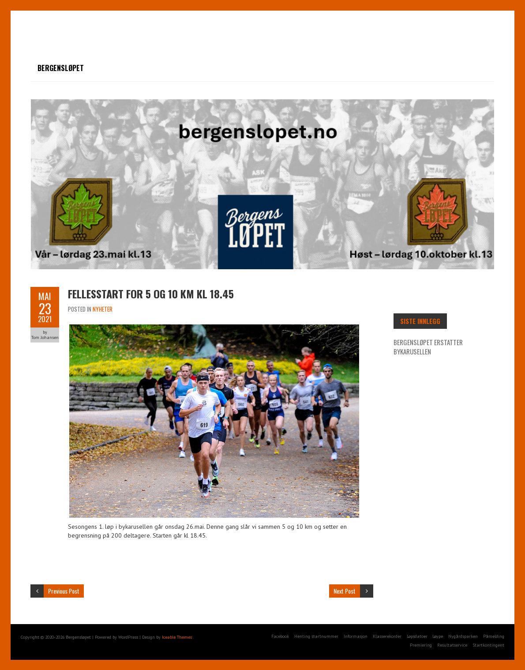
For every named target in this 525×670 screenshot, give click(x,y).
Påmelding (493, 636)
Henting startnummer (316, 636)
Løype (437, 636)
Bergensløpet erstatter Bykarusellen (428, 346)
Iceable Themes (177, 637)
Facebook (280, 636)
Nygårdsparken (463, 636)
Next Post (345, 590)
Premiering (421, 645)
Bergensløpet (61, 68)
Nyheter (102, 309)
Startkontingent (488, 645)
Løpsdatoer (417, 636)
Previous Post (63, 590)
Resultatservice (452, 645)
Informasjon (356, 636)
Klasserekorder (387, 636)
